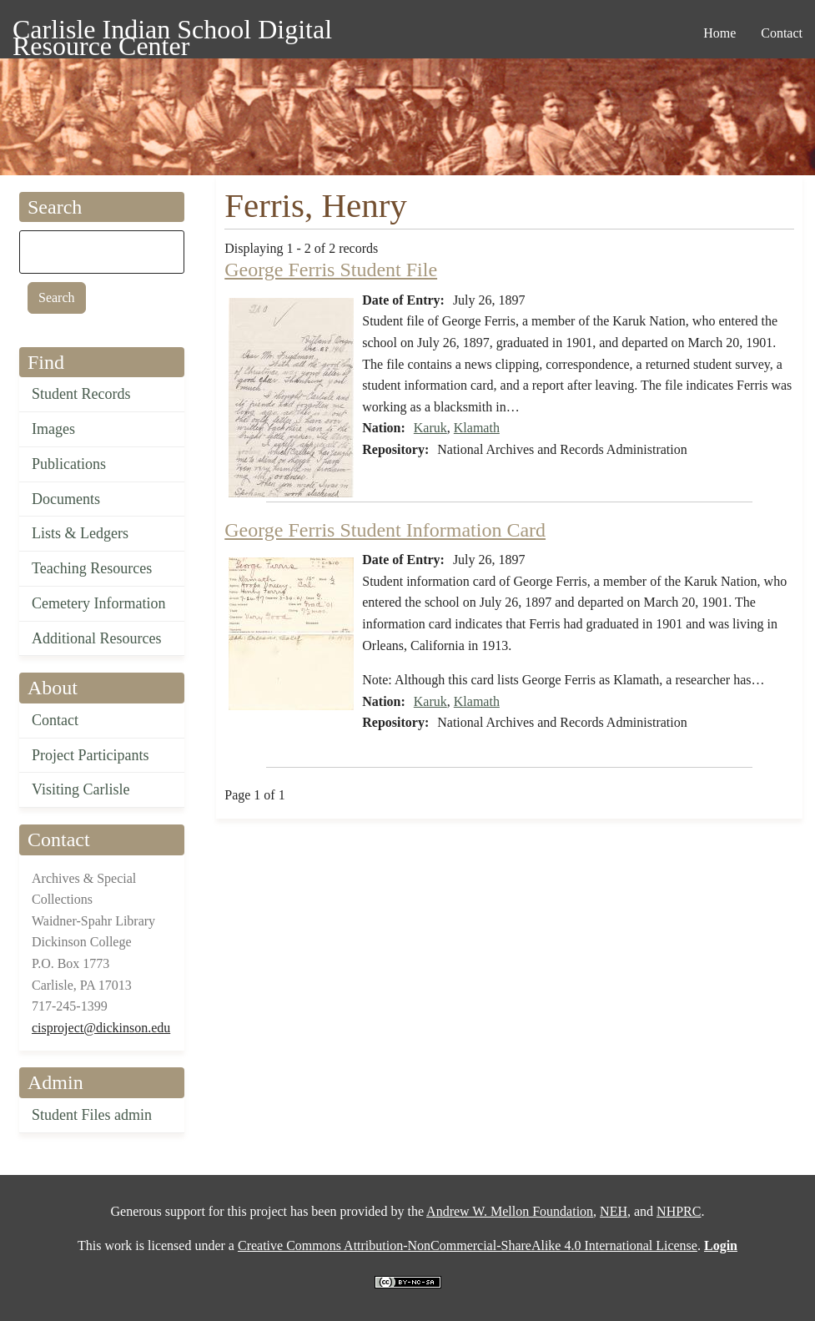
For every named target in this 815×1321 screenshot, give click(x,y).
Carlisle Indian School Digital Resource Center (172, 32)
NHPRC (679, 1211)
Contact (55, 720)
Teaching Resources (92, 568)
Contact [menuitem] (781, 33)
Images (53, 429)
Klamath (477, 428)
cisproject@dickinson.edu (101, 1028)
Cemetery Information (98, 603)
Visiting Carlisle (80, 789)
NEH (613, 1211)
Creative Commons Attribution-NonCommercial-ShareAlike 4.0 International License (467, 1245)
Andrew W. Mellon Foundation (509, 1211)
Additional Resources (96, 638)
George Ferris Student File (330, 269)
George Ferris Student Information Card (385, 530)
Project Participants (90, 755)
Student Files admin (92, 1115)
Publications (69, 464)
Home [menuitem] (719, 33)
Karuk (430, 428)
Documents (66, 499)
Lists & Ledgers (80, 533)
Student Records (81, 394)
